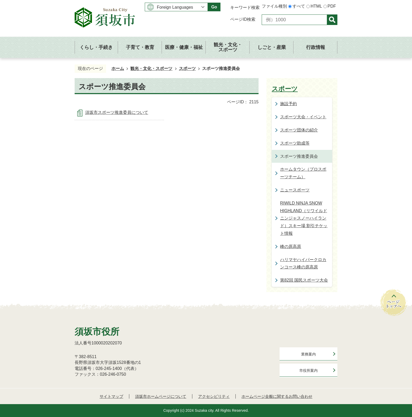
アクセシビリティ (214, 396)
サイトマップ (111, 396)
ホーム (117, 68)
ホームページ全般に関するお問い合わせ (276, 396)
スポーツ (187, 68)
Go (214, 7)
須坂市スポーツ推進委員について (116, 112)
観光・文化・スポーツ (151, 68)
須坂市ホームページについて (160, 396)
